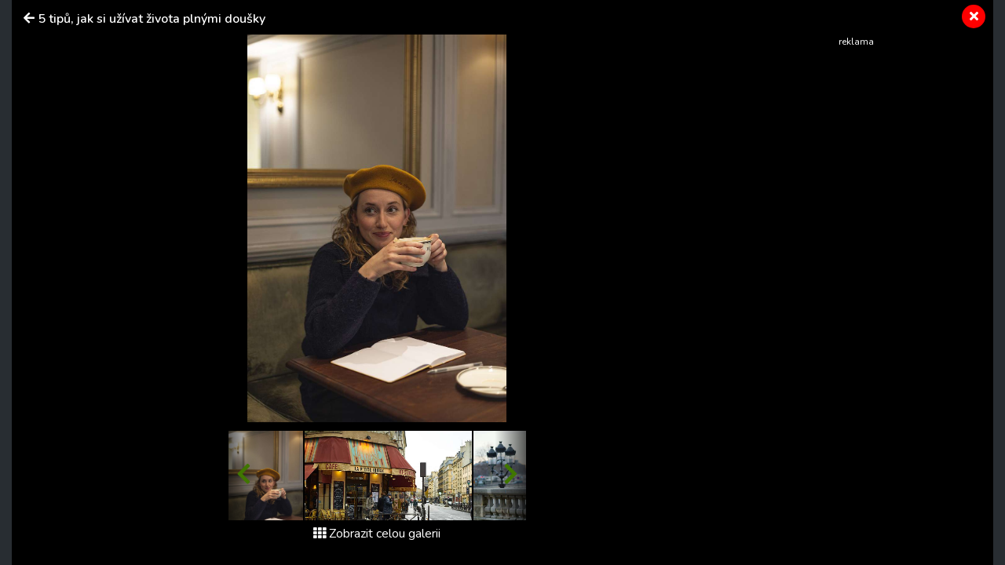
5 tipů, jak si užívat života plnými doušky (151, 18)
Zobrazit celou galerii (376, 533)
